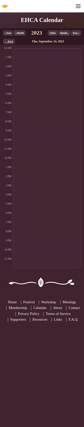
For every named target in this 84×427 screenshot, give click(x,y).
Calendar (40, 308)
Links (58, 319)
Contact (74, 308)
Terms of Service (58, 314)
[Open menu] (78, 6)
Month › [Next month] (64, 32)
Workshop (48, 302)
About (57, 308)
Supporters (18, 319)
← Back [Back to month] (9, 41)
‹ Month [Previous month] (19, 32)
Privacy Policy (28, 314)
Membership (18, 308)
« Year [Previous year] (8, 32)
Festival (29, 302)
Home (12, 302)
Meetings (69, 302)
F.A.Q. (73, 319)
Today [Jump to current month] (52, 32)
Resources (40, 319)
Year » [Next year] (76, 32)
